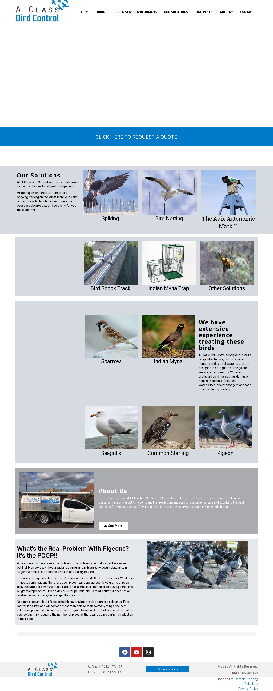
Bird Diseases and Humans (136, 11)
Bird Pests (204, 11)
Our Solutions (176, 11)
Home (85, 11)
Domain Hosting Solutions (246, 681)
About (102, 11)
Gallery (226, 11)
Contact (247, 11)
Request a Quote (168, 669)
